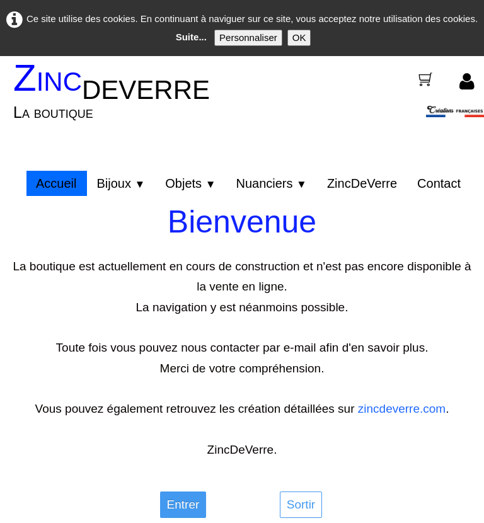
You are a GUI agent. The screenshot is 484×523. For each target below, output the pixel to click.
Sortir (301, 504)
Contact (439, 183)
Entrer (183, 504)
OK (299, 37)
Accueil (56, 183)
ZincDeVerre (362, 183)
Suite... (191, 37)
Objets (190, 183)
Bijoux (120, 183)
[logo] (116, 99)
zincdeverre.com (402, 408)
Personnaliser (248, 37)
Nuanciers (271, 183)
